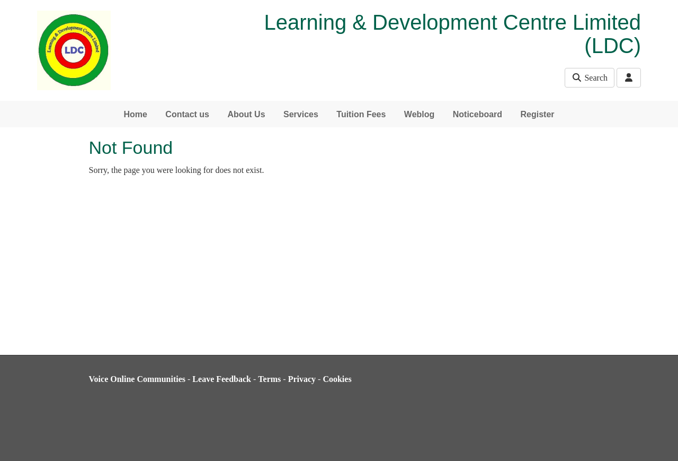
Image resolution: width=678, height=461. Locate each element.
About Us (246, 114)
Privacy (302, 379)
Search (590, 77)
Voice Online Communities (137, 379)
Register (538, 114)
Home (135, 114)
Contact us (187, 114)
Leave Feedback (221, 379)
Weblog (419, 114)
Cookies (337, 379)
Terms (269, 379)
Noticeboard (477, 114)
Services (300, 114)
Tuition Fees (361, 114)
